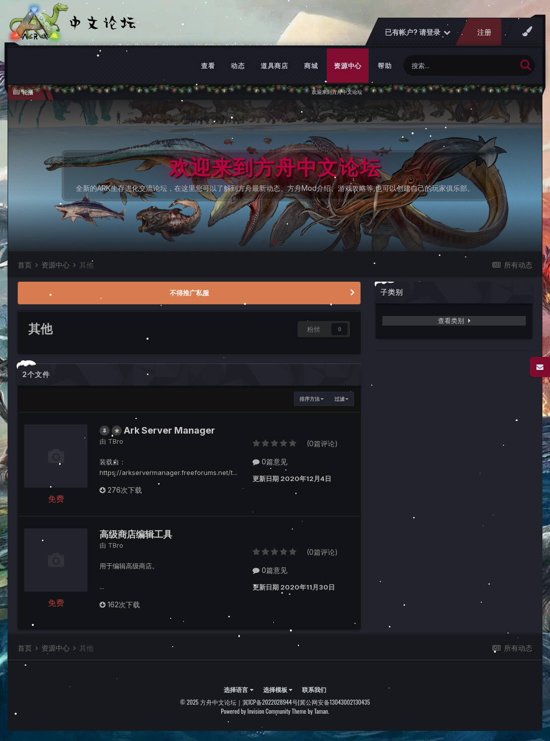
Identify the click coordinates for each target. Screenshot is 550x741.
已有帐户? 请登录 (418, 32)
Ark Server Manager (169, 430)
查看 (208, 66)
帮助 (384, 66)
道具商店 (274, 66)
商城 (311, 66)
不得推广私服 (189, 293)
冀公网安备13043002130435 (334, 702)
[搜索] (460, 65)
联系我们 (314, 689)
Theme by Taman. (310, 711)
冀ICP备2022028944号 (270, 702)
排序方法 (311, 399)
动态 (237, 66)
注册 (484, 32)
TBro (115, 441)
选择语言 (238, 689)
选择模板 (277, 689)
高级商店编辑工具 (135, 534)
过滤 (341, 399)
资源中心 (348, 66)
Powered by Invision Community (255, 711)
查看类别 (454, 320)
